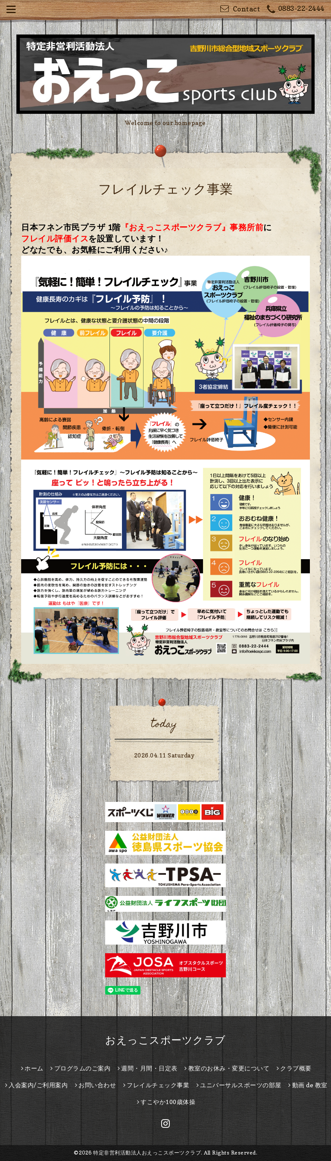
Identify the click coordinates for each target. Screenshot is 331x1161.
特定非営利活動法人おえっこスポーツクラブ (147, 1152)
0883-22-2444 (296, 9)
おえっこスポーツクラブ (165, 1040)
